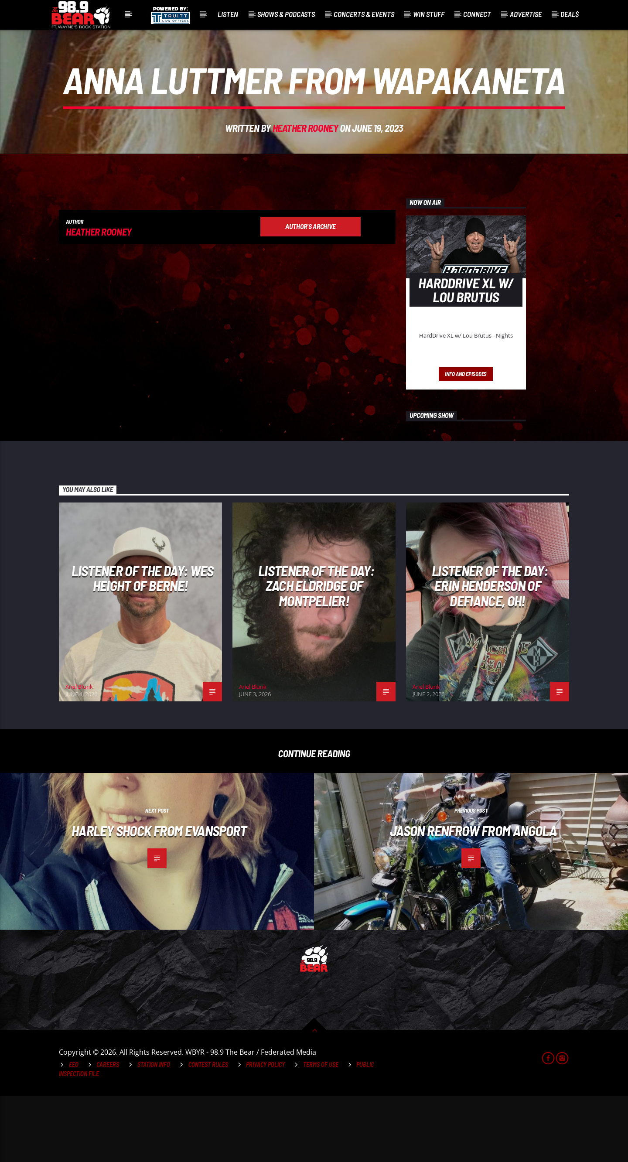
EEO (73, 1131)
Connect (477, 14)
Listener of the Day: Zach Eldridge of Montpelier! (316, 652)
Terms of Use (320, 1131)
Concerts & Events (364, 14)
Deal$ (569, 14)
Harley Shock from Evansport (159, 897)
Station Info (153, 1131)
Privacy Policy (265, 1131)
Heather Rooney (305, 161)
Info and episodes (466, 440)
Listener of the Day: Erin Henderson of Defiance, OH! (490, 652)
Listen (228, 14)
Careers (107, 1131)
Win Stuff (428, 14)
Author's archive (310, 292)
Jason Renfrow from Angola (473, 897)
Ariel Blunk (79, 753)
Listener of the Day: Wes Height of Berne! (143, 644)
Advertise (526, 14)
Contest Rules (208, 1131)
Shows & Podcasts (286, 14)
